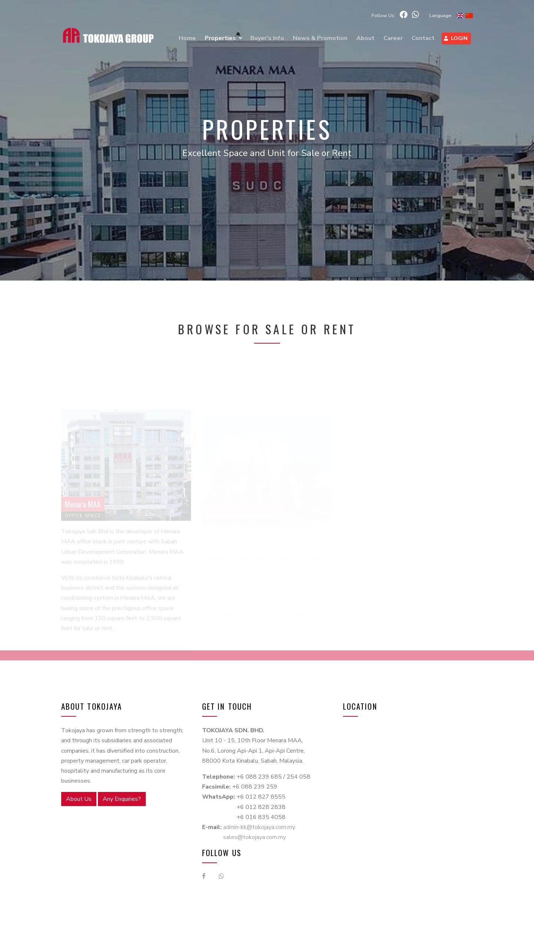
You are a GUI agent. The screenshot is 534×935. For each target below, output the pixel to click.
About (365, 38)
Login (456, 38)
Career (393, 38)
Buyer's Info (267, 38)
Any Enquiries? (122, 799)
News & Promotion (320, 38)
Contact (423, 38)
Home (187, 38)
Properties (220, 38)
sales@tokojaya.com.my (254, 837)
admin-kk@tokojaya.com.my (259, 827)
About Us (79, 799)
